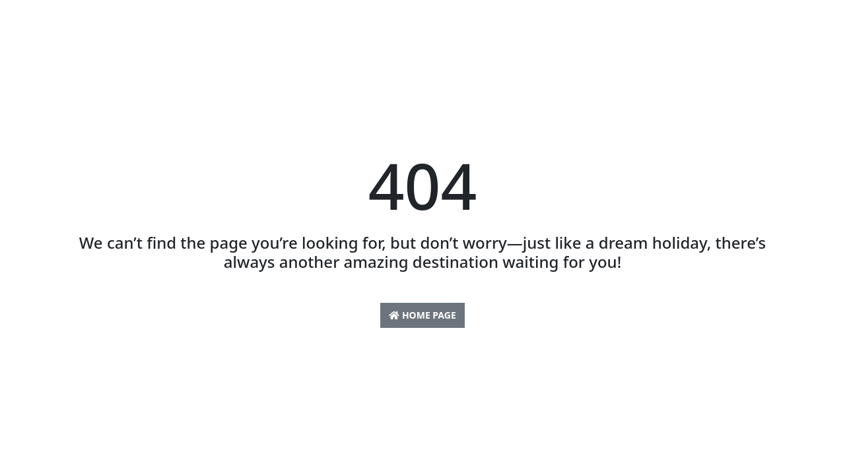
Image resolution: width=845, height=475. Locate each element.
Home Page (422, 315)
